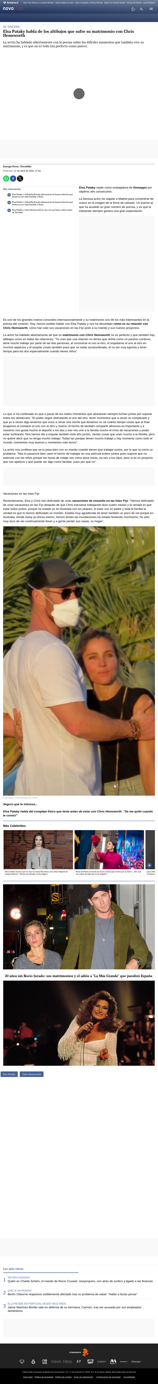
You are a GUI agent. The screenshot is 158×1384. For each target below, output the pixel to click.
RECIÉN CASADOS (19, 1277)
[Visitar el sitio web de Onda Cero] (90, 1361)
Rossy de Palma (134, 3)
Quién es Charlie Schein (114, 3)
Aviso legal (28, 1377)
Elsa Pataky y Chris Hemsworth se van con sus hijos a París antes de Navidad (39, 211)
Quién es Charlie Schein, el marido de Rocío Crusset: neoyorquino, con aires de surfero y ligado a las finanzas (80, 1281)
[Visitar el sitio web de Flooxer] (136, 1361)
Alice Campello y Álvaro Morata (89, 3)
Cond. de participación (83, 1377)
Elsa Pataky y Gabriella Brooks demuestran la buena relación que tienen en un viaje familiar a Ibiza (40, 195)
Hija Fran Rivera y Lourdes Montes (38, 3)
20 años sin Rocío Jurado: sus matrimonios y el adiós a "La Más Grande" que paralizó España (78, 976)
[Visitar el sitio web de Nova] (56, 1361)
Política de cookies (63, 1377)
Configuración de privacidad (108, 1377)
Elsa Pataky (9, 1074)
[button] (141, 9)
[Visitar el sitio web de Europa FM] (101, 1361)
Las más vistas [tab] (13, 1269)
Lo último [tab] (87, 1269)
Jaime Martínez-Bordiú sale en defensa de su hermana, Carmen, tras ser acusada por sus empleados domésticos (74, 1309)
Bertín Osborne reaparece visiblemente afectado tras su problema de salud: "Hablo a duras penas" (72, 1294)
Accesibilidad (129, 1377)
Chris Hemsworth (31, 1074)
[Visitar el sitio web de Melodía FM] (113, 1361)
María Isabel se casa (64, 3)
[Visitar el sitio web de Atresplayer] (124, 1361)
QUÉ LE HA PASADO (19, 1290)
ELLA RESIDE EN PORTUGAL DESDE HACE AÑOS (37, 1303)
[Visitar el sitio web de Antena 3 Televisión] (22, 1361)
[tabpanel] (79, 1294)
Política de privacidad (44, 1377)
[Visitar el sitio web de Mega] (67, 1361)
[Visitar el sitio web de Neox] (44, 1361)
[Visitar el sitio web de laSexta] (33, 1361)
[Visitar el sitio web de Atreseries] (79, 1361)
